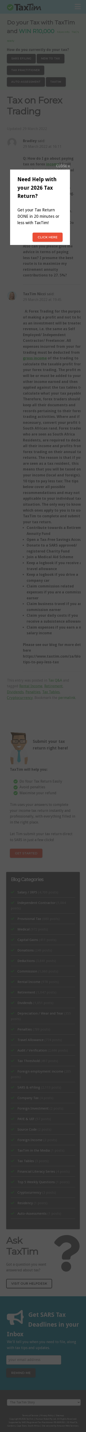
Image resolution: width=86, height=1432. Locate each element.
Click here (48, 237)
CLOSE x (63, 166)
